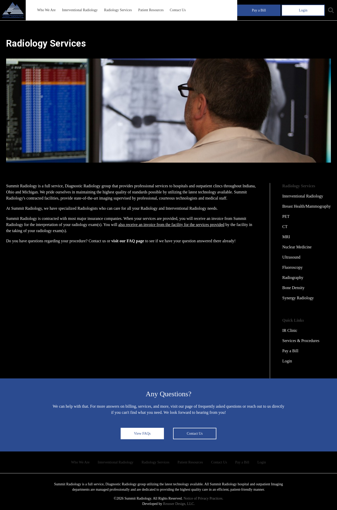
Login (303, 10)
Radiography (292, 277)
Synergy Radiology (298, 298)
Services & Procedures (300, 340)
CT (284, 226)
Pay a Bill (259, 10)
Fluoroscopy (292, 267)
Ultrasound (291, 257)
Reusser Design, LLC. (179, 504)
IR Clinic (289, 330)
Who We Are (46, 10)
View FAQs (142, 433)
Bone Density (293, 288)
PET (285, 216)
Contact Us (178, 10)
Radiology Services (118, 10)
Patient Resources (151, 10)
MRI (286, 237)
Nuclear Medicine (297, 247)
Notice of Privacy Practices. (203, 498)
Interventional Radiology (79, 10)
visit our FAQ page (127, 241)
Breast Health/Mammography (306, 206)
